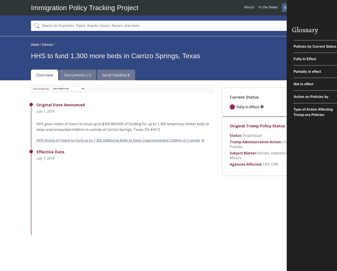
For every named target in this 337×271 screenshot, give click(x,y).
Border (263, 153)
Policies (47, 44)
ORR (274, 164)
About (249, 7)
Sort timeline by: (41, 88)
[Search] (36, 26)
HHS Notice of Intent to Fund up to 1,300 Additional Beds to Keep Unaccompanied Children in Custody (121, 140)
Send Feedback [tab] (116, 75)
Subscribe (293, 7)
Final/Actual (252, 135)
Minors (235, 157)
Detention (279, 153)
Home (35, 44)
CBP (266, 164)
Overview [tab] (44, 75)
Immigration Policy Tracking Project (84, 8)
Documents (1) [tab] (77, 75)
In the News (268, 7)
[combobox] (168, 26)
